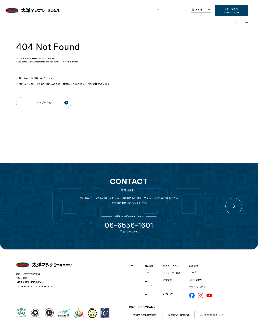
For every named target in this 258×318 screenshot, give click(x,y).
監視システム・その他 (160, 289)
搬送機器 (153, 279)
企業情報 (193, 275)
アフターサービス (129, 10)
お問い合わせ (226, 276)
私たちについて (91, 10)
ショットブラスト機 (158, 284)
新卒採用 (225, 268)
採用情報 (223, 261)
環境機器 (153, 273)
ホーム (133, 261)
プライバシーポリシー (227, 284)
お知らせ (164, 10)
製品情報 (151, 261)
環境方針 (195, 282)
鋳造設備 (153, 268)
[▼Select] (201, 10)
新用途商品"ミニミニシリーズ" (164, 295)
